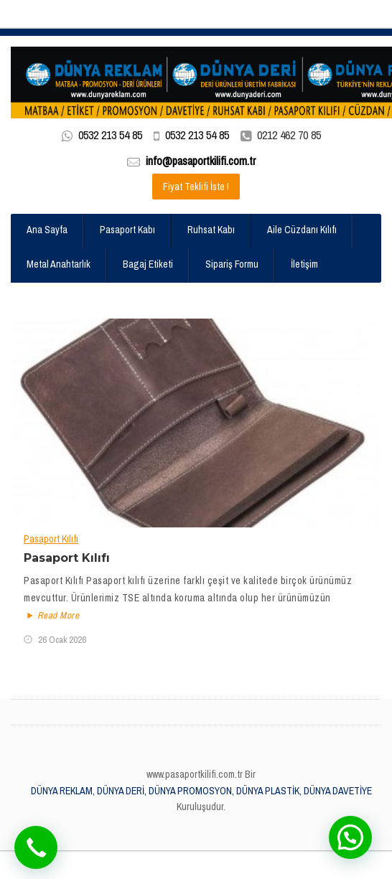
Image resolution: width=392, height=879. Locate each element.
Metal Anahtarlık (58, 264)
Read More (51, 616)
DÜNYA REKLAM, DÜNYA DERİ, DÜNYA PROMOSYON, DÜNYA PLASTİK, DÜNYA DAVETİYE (201, 790)
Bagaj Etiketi (148, 264)
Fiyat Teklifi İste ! (196, 186)
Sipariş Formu (231, 264)
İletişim (304, 264)
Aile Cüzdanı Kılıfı (302, 229)
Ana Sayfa (47, 229)
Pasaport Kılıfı (51, 538)
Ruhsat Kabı (211, 229)
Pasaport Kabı (127, 229)
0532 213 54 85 (110, 135)
